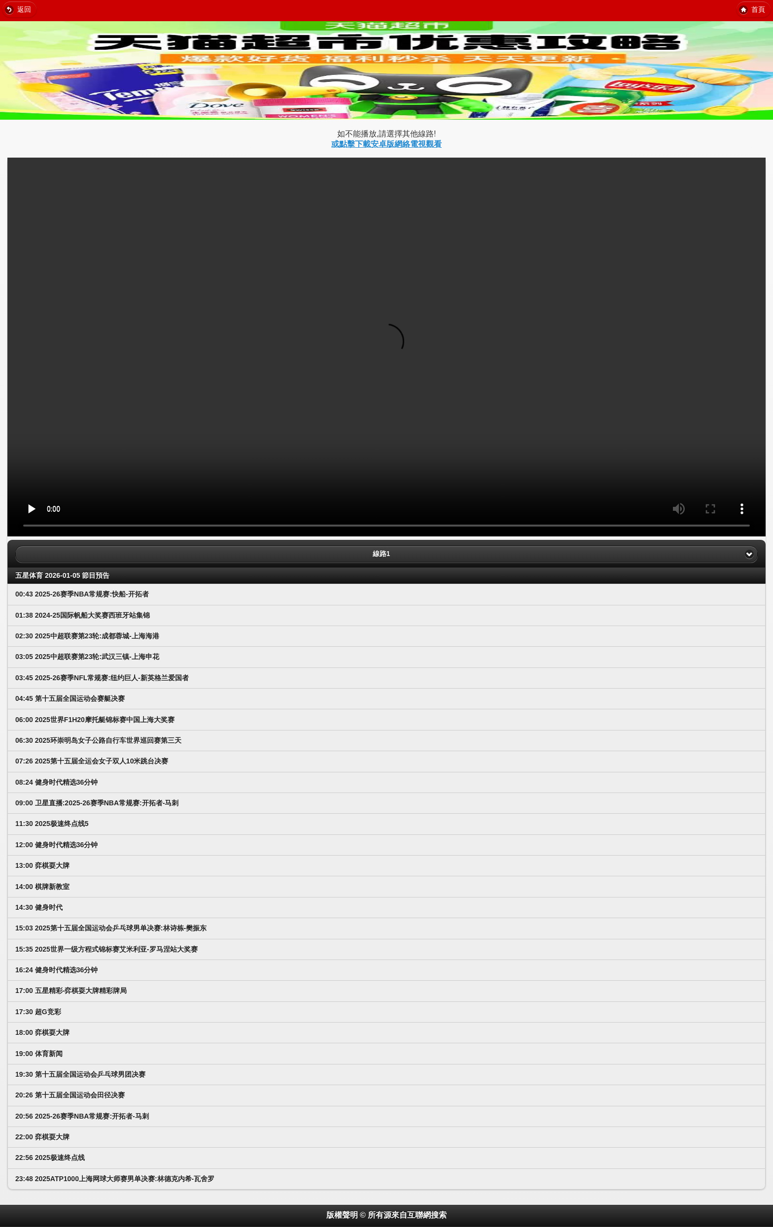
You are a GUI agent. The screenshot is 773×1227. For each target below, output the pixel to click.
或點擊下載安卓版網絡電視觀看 (386, 144)
